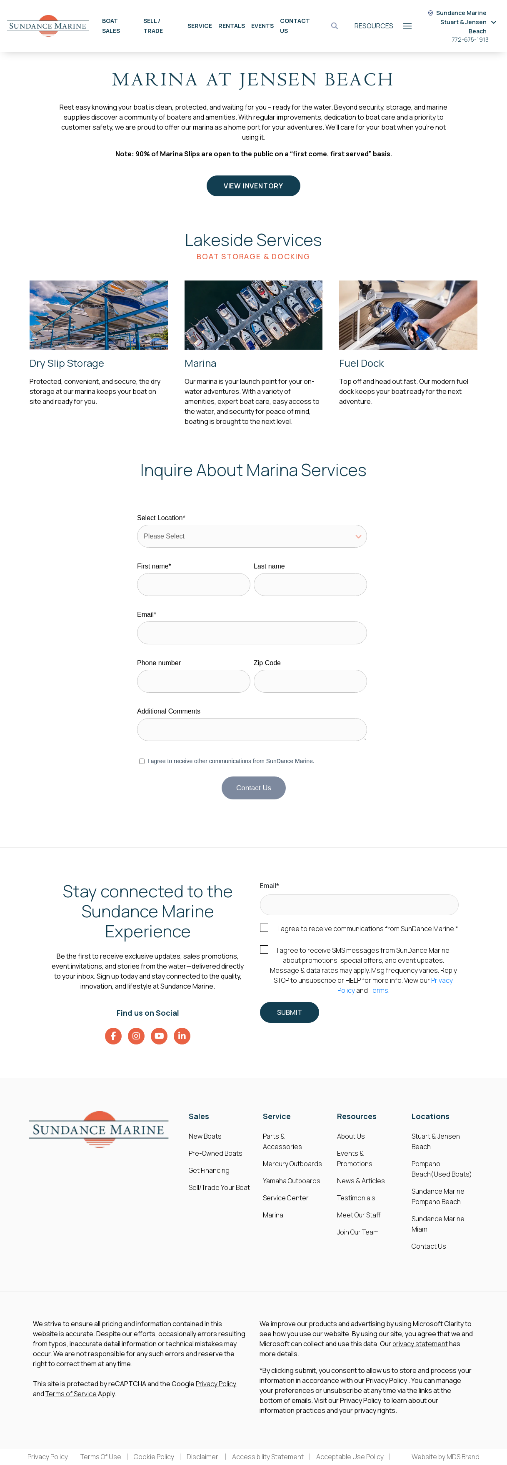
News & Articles (361, 1180)
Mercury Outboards (292, 1163)
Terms (378, 990)
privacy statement (420, 1343)
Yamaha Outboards (291, 1180)
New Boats (205, 1136)
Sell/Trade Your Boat (219, 1187)
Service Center (286, 1197)
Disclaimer (203, 1456)
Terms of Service (71, 1393)
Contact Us (429, 1246)
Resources (374, 25)
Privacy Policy (216, 1383)
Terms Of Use (100, 1456)
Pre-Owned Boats (215, 1153)
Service (199, 26)
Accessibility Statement (268, 1456)
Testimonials (356, 1197)
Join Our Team (358, 1232)
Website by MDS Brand (446, 1456)
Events (262, 26)
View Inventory (253, 185)
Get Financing (209, 1170)
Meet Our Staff (358, 1215)
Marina (273, 1215)
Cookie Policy (154, 1456)
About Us (351, 1136)
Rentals (231, 26)
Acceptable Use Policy (350, 1456)
